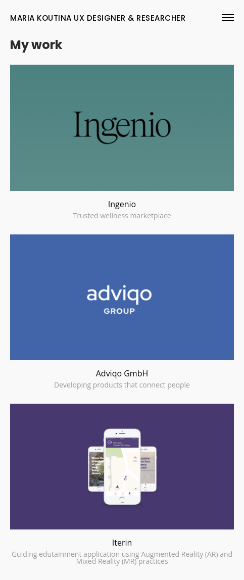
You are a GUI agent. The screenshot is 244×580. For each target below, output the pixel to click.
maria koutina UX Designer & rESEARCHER (97, 18)
